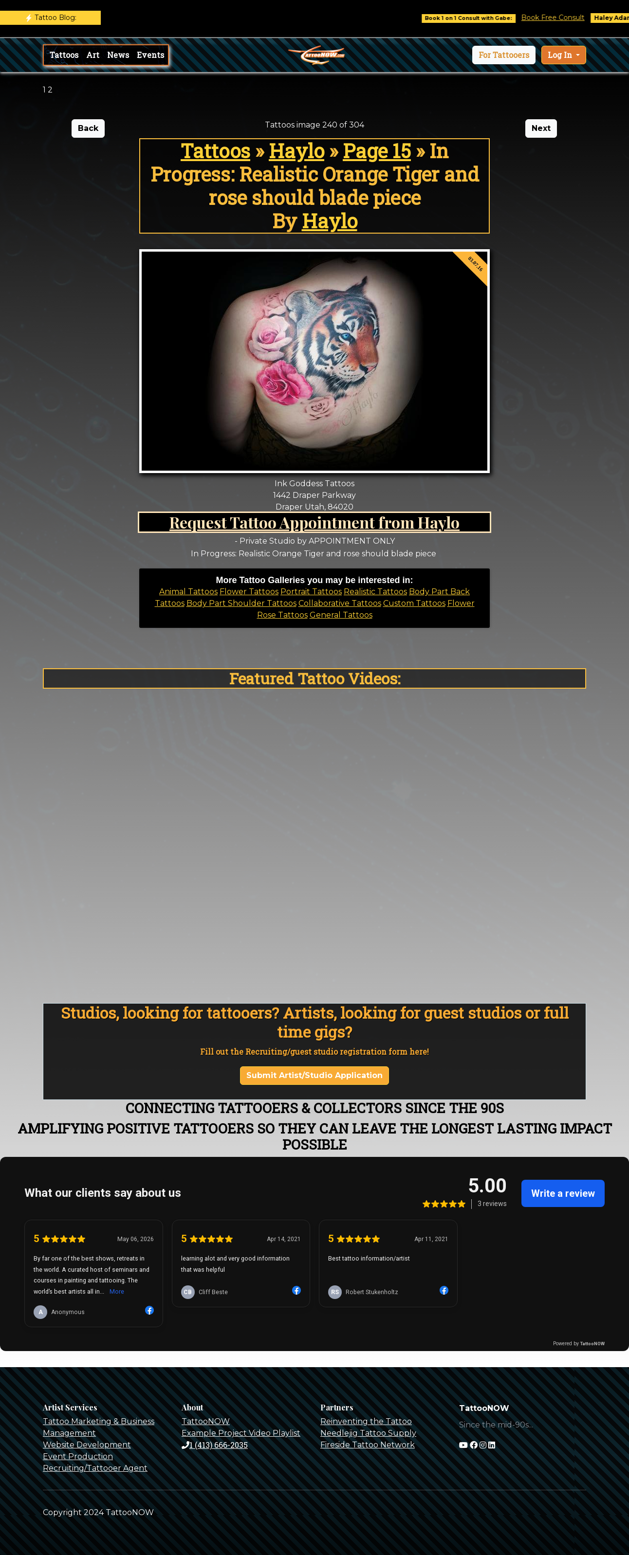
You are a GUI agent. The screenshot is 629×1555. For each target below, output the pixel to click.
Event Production (78, 1456)
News (118, 55)
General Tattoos (341, 615)
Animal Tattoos (188, 591)
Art (92, 55)
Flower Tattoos (249, 591)
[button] (504, 55)
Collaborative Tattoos (339, 603)
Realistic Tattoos (375, 591)
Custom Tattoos (414, 603)
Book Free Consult (560, 17)
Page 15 (377, 151)
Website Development (87, 1444)
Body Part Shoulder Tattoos (241, 603)
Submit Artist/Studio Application (314, 1075)
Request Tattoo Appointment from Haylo (314, 522)
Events (150, 55)
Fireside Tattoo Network (367, 1444)
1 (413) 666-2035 (215, 1445)
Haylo (296, 151)
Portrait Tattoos (311, 591)
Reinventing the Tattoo (366, 1421)
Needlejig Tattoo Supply (368, 1433)
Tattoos (64, 55)
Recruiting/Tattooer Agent (95, 1468)
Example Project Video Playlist (241, 1433)
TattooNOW (206, 1421)
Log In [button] (561, 55)
